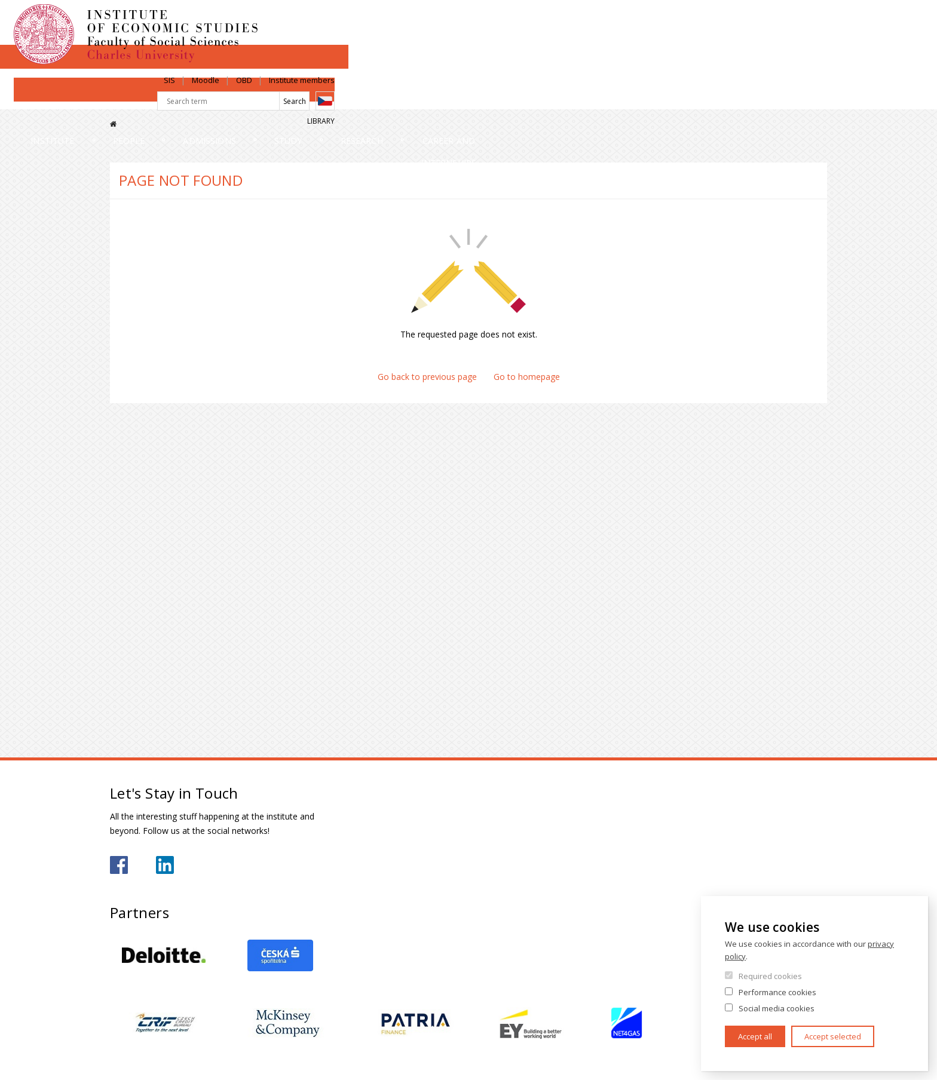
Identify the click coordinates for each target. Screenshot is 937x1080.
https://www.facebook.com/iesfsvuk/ (119, 865)
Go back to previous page (427, 376)
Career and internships (755, 98)
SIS (661, 22)
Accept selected (832, 1036)
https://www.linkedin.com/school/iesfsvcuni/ (165, 865)
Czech (817, 43)
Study (494, 98)
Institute (148, 98)
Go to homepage (527, 376)
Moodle (698, 22)
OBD (736, 22)
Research (604, 98)
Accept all (755, 1036)
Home (113, 124)
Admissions (378, 98)
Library (813, 64)
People (261, 98)
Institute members (794, 22)
